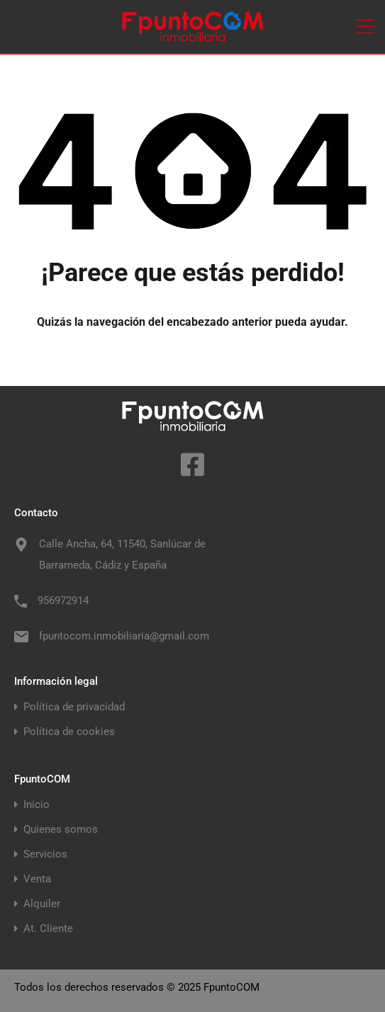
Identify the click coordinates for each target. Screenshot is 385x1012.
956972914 (63, 600)
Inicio (36, 805)
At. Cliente (48, 928)
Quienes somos (60, 829)
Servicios (45, 854)
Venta (37, 879)
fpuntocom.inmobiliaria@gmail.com (124, 636)
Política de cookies (69, 732)
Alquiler (41, 904)
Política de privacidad (74, 707)
